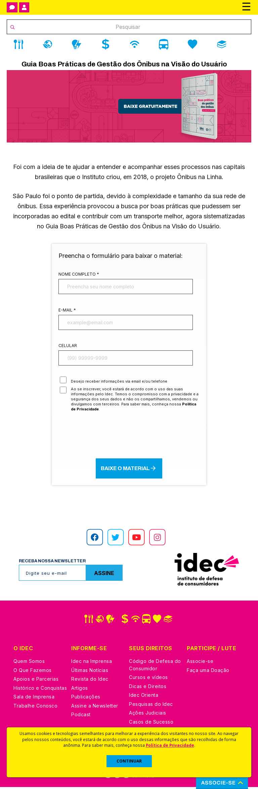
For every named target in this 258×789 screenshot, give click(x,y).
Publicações (85, 698)
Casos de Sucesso (151, 724)
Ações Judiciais (147, 715)
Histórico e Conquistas (40, 690)
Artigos (79, 690)
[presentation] (129, 437)
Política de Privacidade (170, 745)
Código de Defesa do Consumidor (155, 666)
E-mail (67, 310)
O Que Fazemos (32, 672)
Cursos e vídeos (148, 679)
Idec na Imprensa (91, 663)
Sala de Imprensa (33, 698)
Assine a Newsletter (94, 708)
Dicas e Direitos (147, 688)
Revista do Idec (90, 681)
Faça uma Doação (208, 672)
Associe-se (200, 663)
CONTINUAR (129, 761)
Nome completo (78, 274)
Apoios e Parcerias (35, 681)
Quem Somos (29, 663)
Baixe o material (129, 470)
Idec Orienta (143, 697)
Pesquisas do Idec (151, 706)
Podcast (81, 716)
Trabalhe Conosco (35, 708)
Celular (67, 346)
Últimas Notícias (89, 672)
